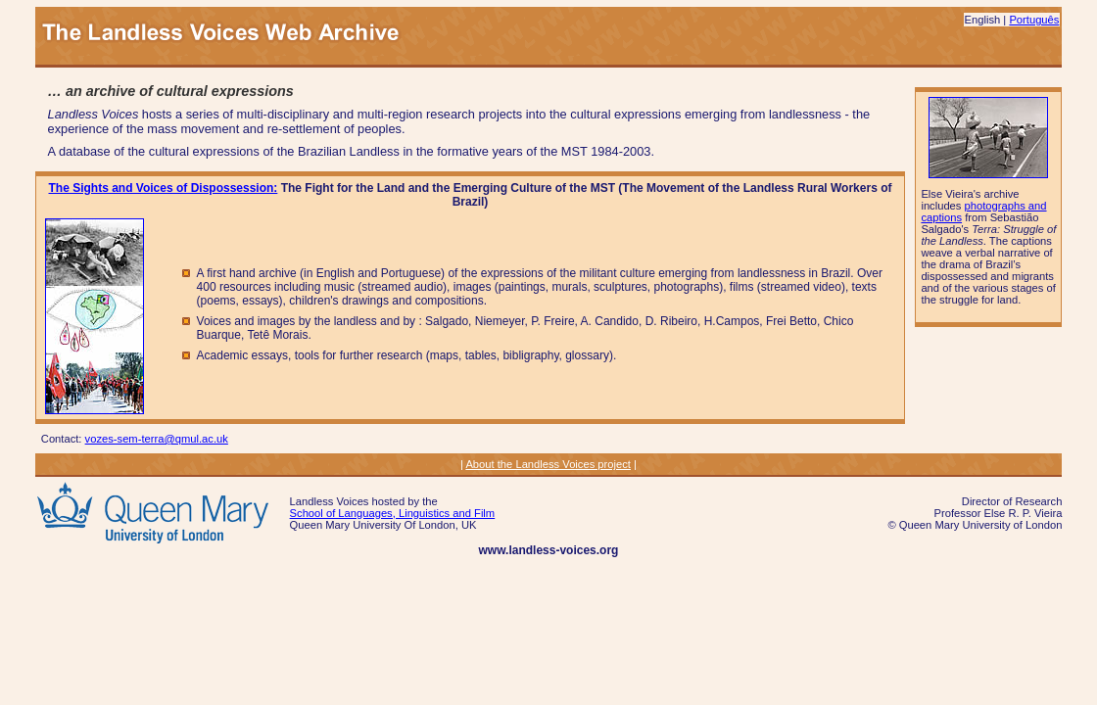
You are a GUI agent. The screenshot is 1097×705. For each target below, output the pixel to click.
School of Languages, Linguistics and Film (393, 513)
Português (1034, 19)
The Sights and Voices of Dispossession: (163, 188)
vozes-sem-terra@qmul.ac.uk (156, 439)
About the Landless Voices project (548, 464)
